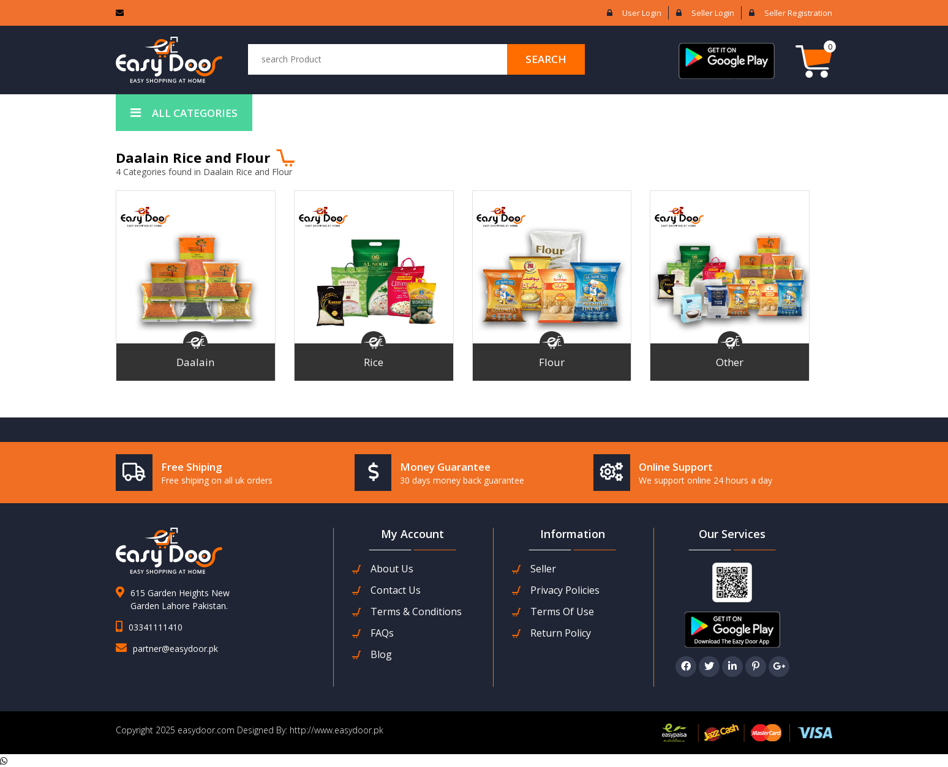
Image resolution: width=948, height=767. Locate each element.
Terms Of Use (562, 611)
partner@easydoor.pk (175, 648)
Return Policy (560, 633)
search (545, 59)
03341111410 (155, 627)
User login (641, 12)
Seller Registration (798, 12)
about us (392, 569)
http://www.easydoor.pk (335, 730)
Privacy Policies (565, 590)
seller (543, 569)
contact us (396, 590)
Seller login (712, 12)
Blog (381, 654)
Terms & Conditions (416, 611)
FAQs (382, 633)
